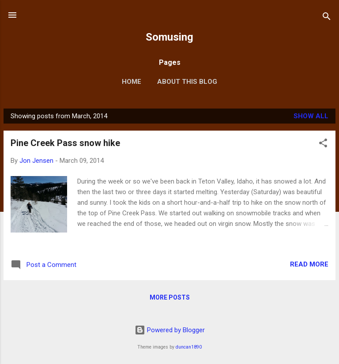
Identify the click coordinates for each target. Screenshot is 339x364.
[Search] (326, 17)
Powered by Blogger (170, 330)
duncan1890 (189, 347)
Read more (309, 264)
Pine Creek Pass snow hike (65, 143)
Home (131, 82)
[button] (323, 144)
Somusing (169, 37)
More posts (170, 297)
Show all (311, 116)
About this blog (187, 82)
